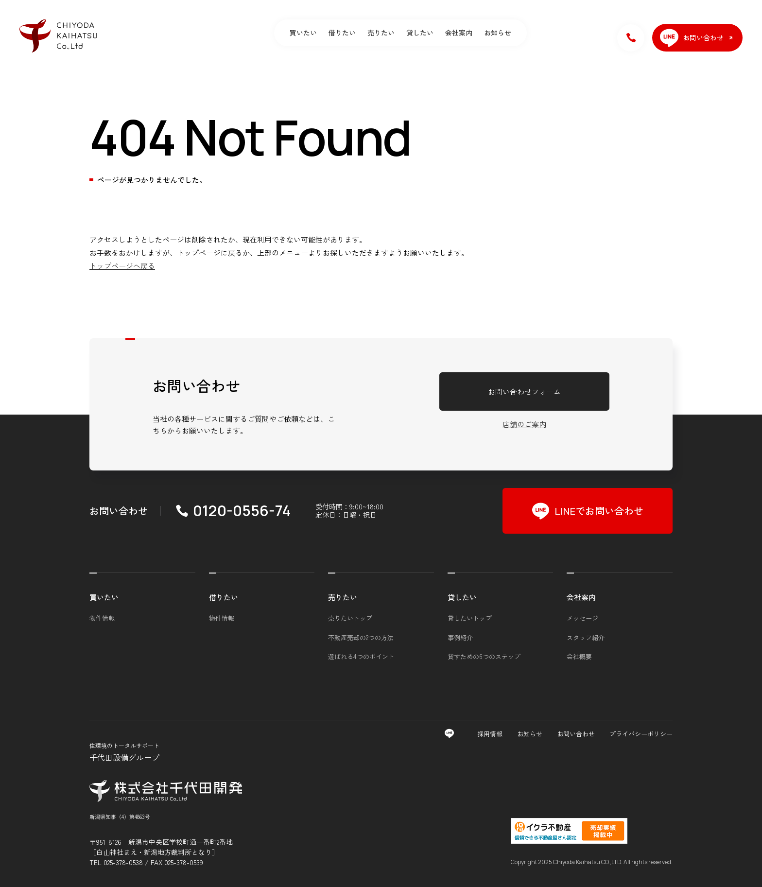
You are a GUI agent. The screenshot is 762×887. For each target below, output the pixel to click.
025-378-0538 (123, 862)
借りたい (342, 32)
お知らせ (497, 32)
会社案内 (458, 32)
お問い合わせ (576, 733)
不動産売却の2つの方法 (361, 637)
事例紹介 (460, 637)
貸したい (419, 32)
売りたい (381, 32)
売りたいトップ (350, 618)
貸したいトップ (470, 618)
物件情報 (102, 618)
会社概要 (579, 656)
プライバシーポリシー (641, 733)
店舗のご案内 (524, 424)
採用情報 (489, 733)
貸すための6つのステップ (484, 656)
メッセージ (582, 618)
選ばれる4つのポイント (361, 656)
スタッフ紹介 (586, 637)
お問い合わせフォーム (524, 391)
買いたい (303, 32)
